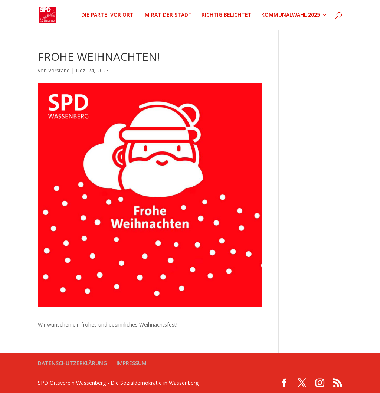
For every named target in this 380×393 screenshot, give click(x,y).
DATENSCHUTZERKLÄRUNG (72, 363)
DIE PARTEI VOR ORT (107, 15)
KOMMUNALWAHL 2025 (290, 15)
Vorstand (59, 70)
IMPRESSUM (132, 363)
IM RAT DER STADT (167, 15)
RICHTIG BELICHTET (227, 15)
